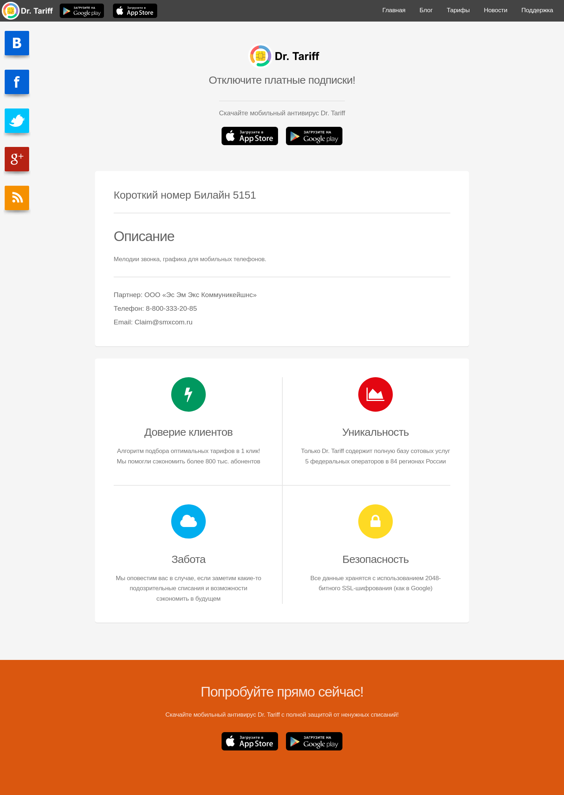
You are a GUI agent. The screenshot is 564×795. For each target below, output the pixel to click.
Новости (495, 10)
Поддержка (537, 10)
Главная (393, 10)
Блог (425, 10)
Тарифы (458, 10)
